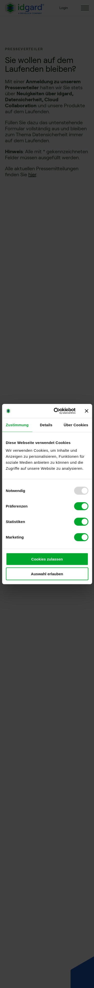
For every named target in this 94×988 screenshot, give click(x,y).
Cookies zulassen (47, 559)
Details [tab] (46, 424)
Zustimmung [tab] (17, 424)
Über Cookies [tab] (76, 424)
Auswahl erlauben (47, 574)
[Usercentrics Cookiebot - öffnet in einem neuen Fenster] (56, 411)
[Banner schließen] (86, 411)
